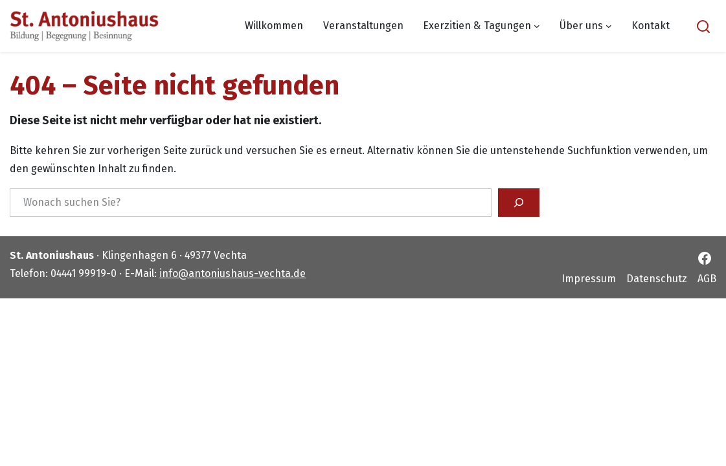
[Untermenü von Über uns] (609, 26)
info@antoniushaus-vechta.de (232, 273)
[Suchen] (518, 202)
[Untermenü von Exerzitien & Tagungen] (537, 26)
